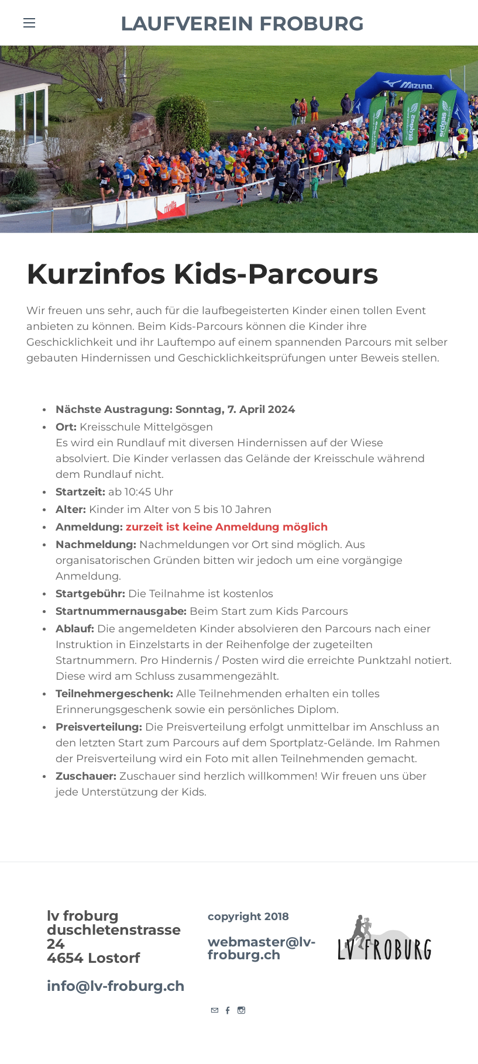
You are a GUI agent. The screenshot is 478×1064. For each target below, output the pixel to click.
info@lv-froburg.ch (116, 985)
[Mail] (214, 1011)
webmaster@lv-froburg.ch (262, 948)
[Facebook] (228, 1011)
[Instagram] (241, 1011)
